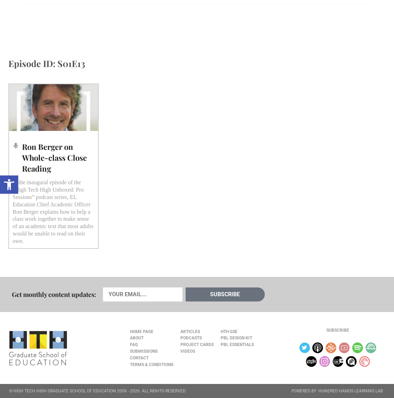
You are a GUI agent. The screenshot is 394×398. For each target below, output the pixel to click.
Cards (61, 21)
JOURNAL (304, 21)
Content (360, 22)
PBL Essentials (237, 344)
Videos (125, 21)
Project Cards (197, 344)
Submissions (144, 351)
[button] (9, 184)
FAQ (134, 344)
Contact (139, 358)
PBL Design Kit (236, 338)
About (331, 22)
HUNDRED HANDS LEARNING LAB (350, 391)
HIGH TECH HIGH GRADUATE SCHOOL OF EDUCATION (64, 391)
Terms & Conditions (151, 364)
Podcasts (93, 21)
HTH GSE (229, 331)
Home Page (141, 331)
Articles (29, 21)
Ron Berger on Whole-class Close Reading (54, 157)
